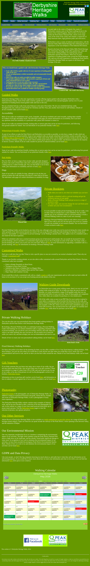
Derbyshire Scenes (14, 374)
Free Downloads (29, 24)
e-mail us (44, 275)
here (26, 109)
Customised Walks (17, 24)
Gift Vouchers (53, 24)
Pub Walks (6, 157)
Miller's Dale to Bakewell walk (14, 138)
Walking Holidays (41, 24)
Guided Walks (6, 24)
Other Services (72, 24)
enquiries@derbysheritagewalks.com (78, 4)
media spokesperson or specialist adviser (57, 419)
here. (61, 225)
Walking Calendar (83, 24)
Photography (62, 24)
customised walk (14, 256)
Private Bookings (54, 188)
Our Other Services (13, 415)
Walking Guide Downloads (54, 284)
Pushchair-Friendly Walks (13, 147)
